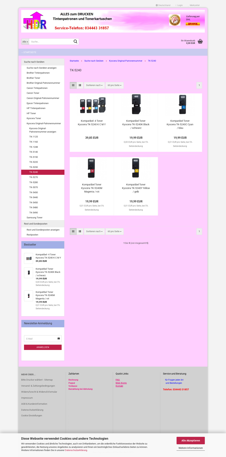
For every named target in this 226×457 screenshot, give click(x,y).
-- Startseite (29, 52)
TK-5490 (33, 212)
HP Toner (31, 113)
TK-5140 (33, 152)
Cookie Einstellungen (31, 415)
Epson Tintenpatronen (38, 103)
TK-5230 (33, 167)
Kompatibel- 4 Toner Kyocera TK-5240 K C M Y (92, 122)
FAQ (118, 380)
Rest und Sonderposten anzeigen (43, 229)
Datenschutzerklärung (76, 450)
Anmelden (43, 347)
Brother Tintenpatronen (38, 72)
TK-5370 (33, 187)
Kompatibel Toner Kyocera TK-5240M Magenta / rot (91, 188)
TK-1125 (33, 136)
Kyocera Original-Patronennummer (44, 123)
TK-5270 (33, 177)
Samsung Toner (34, 217)
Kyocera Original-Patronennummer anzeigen (42, 130)
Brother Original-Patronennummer (43, 83)
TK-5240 (33, 172)
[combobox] (94, 85)
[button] (163, 5)
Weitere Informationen (191, 448)
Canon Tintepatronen (37, 88)
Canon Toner (33, 93)
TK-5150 (33, 157)
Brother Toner (33, 78)
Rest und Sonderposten (35, 223)
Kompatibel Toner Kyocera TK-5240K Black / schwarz (135, 124)
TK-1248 (33, 147)
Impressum (27, 397)
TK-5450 (33, 202)
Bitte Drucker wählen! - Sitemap (37, 379)
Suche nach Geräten (34, 62)
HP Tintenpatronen (36, 108)
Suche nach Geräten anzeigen (41, 68)
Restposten (32, 234)
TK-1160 (33, 141)
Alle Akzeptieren (191, 440)
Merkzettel (194, 5)
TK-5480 (33, 207)
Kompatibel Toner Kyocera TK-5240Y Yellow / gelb (136, 188)
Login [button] (179, 5)
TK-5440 (33, 197)
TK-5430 (33, 192)
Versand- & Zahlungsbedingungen (38, 385)
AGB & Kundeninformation (34, 404)
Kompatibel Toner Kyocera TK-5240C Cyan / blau (180, 124)
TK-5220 (33, 162)
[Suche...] (25, 41)
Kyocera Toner (34, 118)
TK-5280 (33, 182)
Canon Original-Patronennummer (43, 98)
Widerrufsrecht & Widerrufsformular (39, 391)
